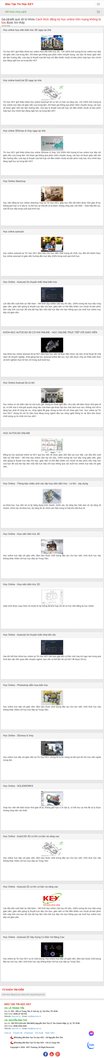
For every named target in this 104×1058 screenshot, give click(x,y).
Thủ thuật (39, 1033)
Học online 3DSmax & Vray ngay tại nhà (24, 131)
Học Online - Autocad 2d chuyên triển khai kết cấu (29, 634)
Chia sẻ (7, 1033)
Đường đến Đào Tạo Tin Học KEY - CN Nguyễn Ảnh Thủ (38, 1038)
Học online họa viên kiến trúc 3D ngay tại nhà (27, 30)
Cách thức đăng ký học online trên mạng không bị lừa (23, 995)
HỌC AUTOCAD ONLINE (16, 433)
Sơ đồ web (6, 26)
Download (28, 1033)
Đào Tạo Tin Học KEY (19, 4)
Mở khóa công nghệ (15, 12)
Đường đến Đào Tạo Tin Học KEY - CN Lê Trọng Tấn (37, 1043)
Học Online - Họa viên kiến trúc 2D (21, 584)
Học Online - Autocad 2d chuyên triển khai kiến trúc (30, 282)
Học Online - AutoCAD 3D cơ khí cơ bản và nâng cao (31, 836)
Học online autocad (13, 231)
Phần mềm (49, 1033)
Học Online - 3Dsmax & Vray (18, 735)
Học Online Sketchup (14, 181)
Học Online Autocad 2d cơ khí (19, 383)
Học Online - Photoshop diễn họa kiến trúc (25, 685)
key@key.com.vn (34, 1016)
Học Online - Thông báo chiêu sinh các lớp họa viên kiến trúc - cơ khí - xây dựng (45, 483)
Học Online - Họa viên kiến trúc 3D (21, 534)
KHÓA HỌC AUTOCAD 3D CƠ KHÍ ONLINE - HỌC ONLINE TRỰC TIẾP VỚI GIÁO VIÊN (50, 332)
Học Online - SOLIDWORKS (18, 786)
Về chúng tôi (7, 20)
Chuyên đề (17, 1033)
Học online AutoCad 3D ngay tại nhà (22, 80)
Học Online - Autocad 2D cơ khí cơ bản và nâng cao (30, 886)
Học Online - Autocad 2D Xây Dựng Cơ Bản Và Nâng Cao (33, 937)
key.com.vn (16, 1016)
